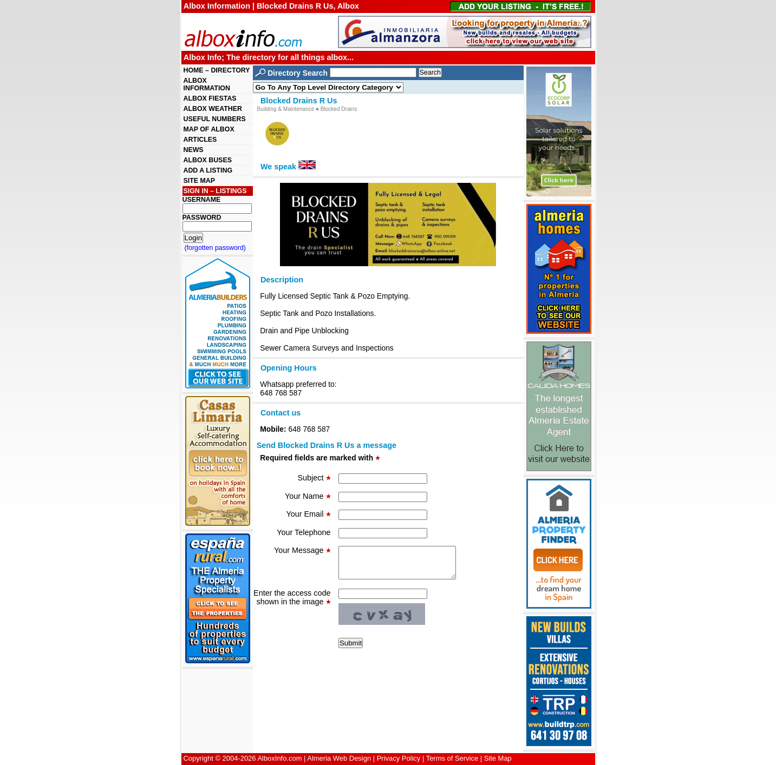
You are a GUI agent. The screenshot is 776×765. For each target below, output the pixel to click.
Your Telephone (303, 532)
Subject (314, 477)
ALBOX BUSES (208, 160)
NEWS (194, 150)
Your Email (308, 514)
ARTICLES (200, 139)
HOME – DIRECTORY (217, 70)
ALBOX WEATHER (213, 109)
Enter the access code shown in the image (291, 603)
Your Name (307, 496)
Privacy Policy (399, 758)
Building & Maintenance (286, 109)
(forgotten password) (215, 248)
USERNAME (201, 199)
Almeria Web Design (339, 758)
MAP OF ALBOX (209, 129)
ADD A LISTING (208, 170)
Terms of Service (452, 758)
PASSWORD (201, 217)
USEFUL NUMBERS (215, 119)
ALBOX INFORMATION (207, 84)
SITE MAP (199, 180)
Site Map (498, 758)
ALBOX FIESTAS (210, 98)
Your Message (302, 550)
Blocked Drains (339, 109)
